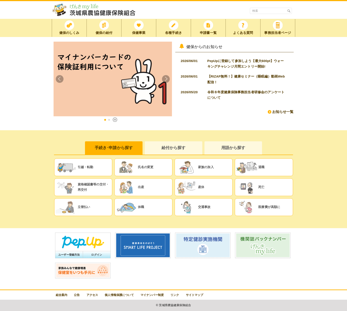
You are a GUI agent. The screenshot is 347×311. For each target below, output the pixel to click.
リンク (174, 295)
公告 (77, 295)
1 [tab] (105, 120)
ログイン (96, 254)
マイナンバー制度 (152, 295)
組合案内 (61, 295)
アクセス (92, 295)
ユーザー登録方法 (69, 254)
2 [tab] (109, 120)
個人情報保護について (119, 295)
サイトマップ (194, 295)
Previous (60, 79)
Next (166, 79)
